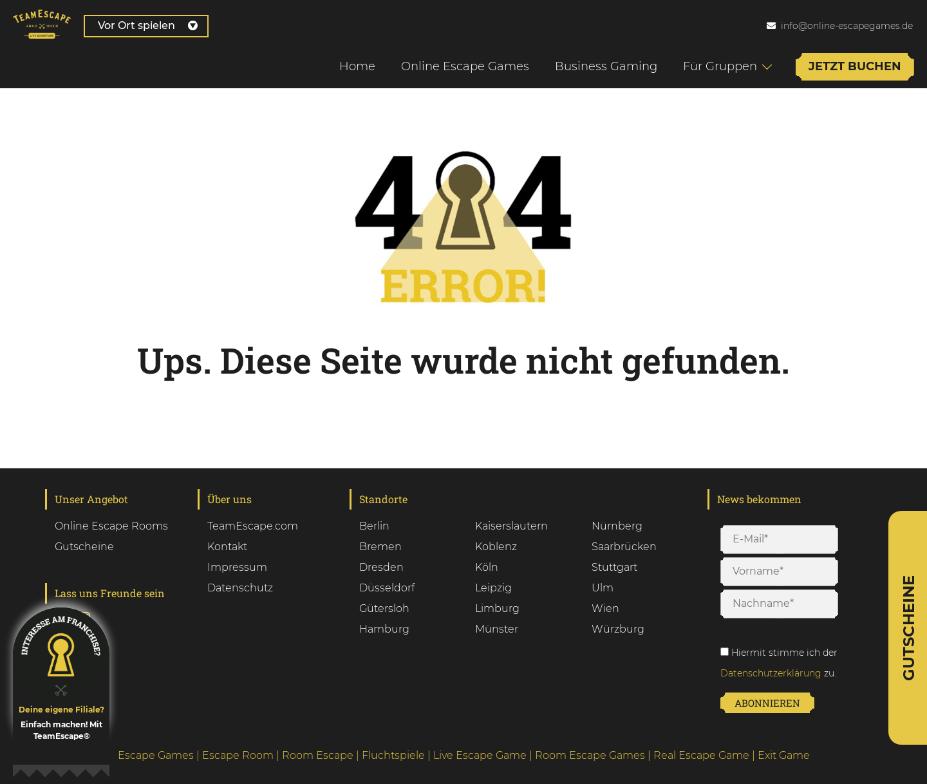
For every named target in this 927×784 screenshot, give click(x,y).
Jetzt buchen (855, 66)
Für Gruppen (720, 66)
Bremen (380, 546)
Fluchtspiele (393, 755)
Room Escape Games (590, 755)
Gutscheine (84, 546)
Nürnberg (617, 526)
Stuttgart (614, 567)
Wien (605, 608)
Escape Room (238, 755)
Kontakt (227, 546)
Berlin (374, 526)
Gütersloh (384, 608)
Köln (486, 567)
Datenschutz (240, 588)
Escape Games (156, 755)
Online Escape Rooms (111, 526)
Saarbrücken (624, 546)
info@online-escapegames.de (847, 26)
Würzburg (618, 629)
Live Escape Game (480, 755)
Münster (496, 629)
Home (357, 66)
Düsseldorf (387, 588)
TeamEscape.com (252, 526)
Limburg (497, 608)
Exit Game (784, 755)
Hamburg (384, 629)
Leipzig (493, 588)
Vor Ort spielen (148, 25)
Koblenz (496, 546)
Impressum (237, 567)
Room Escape (317, 755)
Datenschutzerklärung (770, 673)
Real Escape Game (701, 755)
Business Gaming (606, 66)
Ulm (602, 588)
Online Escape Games (465, 66)
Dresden (381, 567)
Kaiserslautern (511, 526)
